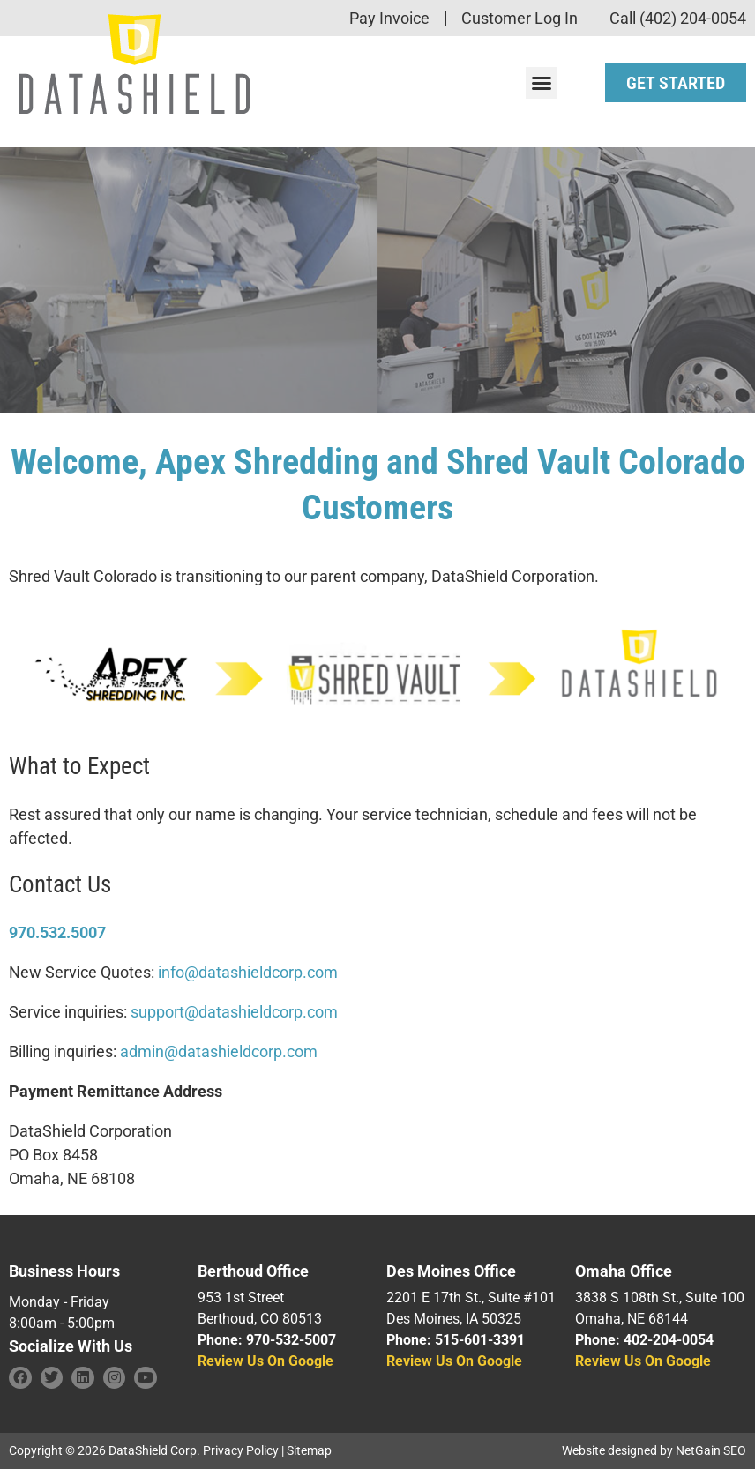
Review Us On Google (265, 1361)
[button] (541, 83)
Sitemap (309, 1450)
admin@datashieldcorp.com (219, 1051)
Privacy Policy (241, 1450)
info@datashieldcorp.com (248, 972)
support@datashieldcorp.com (234, 1012)
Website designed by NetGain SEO (654, 1450)
